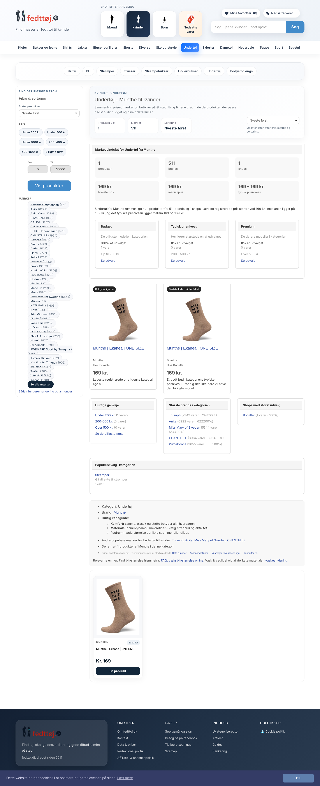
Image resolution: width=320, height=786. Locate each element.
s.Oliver (39, 327)
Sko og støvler (167, 47)
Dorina (38, 248)
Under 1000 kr (31, 142)
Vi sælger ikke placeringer (226, 553)
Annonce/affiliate (199, 553)
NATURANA (43, 305)
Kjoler (22, 47)
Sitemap (171, 751)
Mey (38, 292)
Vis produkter (49, 185)
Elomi (38, 253)
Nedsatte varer (281, 13)
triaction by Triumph (47, 362)
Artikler (218, 738)
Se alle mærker (40, 384)
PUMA (38, 318)
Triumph (40, 367)
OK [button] (298, 778)
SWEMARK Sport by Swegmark (50, 351)
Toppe (264, 47)
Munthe (120, 512)
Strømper (107, 71)
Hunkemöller (43, 270)
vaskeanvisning (276, 560)
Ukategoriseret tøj (225, 731)
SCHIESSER (42, 332)
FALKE (38, 257)
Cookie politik (272, 731)
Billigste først (54, 152)
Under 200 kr (31, 132)
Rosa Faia (41, 323)
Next (37, 310)
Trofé (39, 371)
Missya (38, 301)
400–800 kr (30, 152)
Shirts (67, 47)
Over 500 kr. (104, 427)
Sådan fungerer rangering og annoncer (45, 391)
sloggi (39, 340)
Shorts (128, 47)
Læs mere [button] (125, 778)
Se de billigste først (109, 433)
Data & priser (179, 553)
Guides (217, 744)
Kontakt (122, 738)
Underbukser (188, 71)
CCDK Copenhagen (47, 231)
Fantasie (41, 261)
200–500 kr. (104, 421)
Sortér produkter (29, 106)
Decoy (38, 244)
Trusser (129, 71)
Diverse (144, 47)
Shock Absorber (45, 336)
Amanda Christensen (48, 205)
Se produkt (118, 671)
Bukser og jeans (45, 47)
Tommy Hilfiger (44, 358)
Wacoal (39, 380)
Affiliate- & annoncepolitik (135, 758)
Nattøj (72, 71)
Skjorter (208, 47)
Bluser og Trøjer (105, 47)
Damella (40, 240)
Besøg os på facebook (181, 738)
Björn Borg (41, 218)
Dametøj (226, 47)
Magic (38, 283)
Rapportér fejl (251, 553)
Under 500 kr (56, 132)
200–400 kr (57, 142)
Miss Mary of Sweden (50, 297)
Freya (39, 266)
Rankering (220, 751)
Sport (279, 47)
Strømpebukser (157, 71)
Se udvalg (108, 260)
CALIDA (40, 222)
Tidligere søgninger (179, 744)
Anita (38, 209)
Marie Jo (41, 288)
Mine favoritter (241, 13)
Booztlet (249, 415)
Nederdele (246, 47)
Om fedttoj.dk (127, 731)
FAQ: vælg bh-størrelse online (182, 560)
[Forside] (37, 16)
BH (88, 71)
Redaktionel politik (130, 751)
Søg (295, 27)
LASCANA (41, 275)
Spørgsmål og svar (178, 731)
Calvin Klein (43, 226)
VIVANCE (40, 375)
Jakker (82, 47)
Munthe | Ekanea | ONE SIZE (118, 348)
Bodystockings (241, 71)
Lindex (38, 279)
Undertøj (190, 47)
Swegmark (42, 345)
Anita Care (42, 213)
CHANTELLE (43, 235)
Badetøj (294, 47)
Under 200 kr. (105, 415)
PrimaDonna (43, 314)
